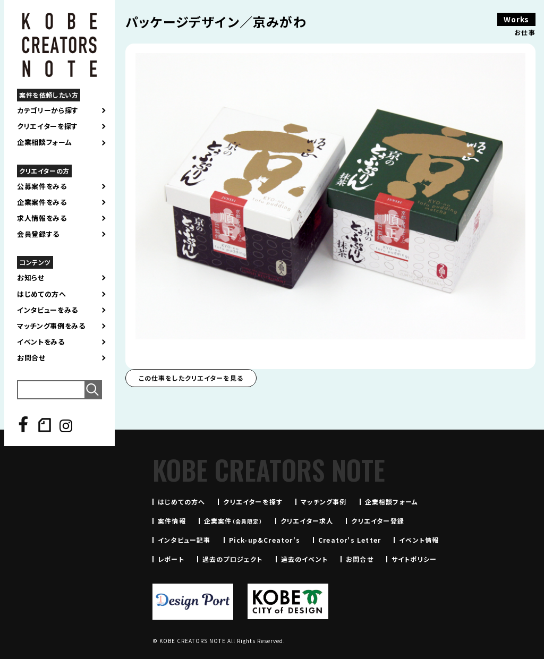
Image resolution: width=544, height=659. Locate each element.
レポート (171, 558)
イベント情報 (419, 539)
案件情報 (172, 520)
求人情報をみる (42, 218)
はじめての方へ (41, 294)
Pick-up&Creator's (264, 539)
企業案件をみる (42, 202)
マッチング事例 (323, 501)
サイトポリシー (414, 558)
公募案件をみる (42, 186)
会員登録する (38, 234)
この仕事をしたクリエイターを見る (191, 377)
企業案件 (233, 520)
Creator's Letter (349, 539)
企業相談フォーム (44, 142)
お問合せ (31, 358)
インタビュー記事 (184, 539)
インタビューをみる (47, 310)
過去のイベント (304, 558)
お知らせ (31, 278)
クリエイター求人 (307, 520)
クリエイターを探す (47, 126)
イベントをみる (41, 342)
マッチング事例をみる (51, 326)
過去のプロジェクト (232, 558)
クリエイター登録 (377, 520)
